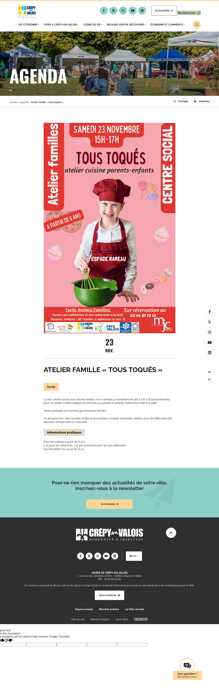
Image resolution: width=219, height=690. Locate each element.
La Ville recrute (134, 609)
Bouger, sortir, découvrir (126, 24)
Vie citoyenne (28, 24)
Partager (180, 101)
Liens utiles (121, 619)
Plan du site (78, 619)
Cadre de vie (92, 24)
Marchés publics (109, 609)
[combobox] (134, 556)
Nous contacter (109, 595)
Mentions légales (100, 619)
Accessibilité (155, 10)
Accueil (13, 102)
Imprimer (201, 101)
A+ (209, 371)
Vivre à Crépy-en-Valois (61, 24)
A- (209, 379)
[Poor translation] (8, 640)
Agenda (24, 102)
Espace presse (84, 609)
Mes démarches (186, 10)
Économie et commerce (168, 24)
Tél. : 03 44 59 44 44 (109, 579)
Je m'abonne (109, 504)
